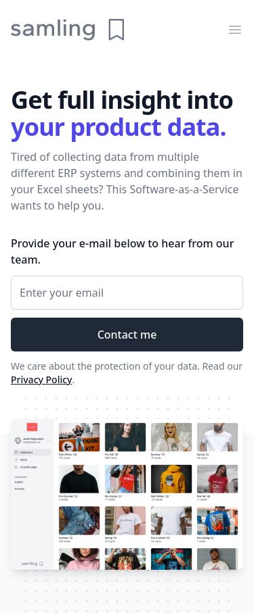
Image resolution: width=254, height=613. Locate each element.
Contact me (127, 334)
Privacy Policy (41, 379)
